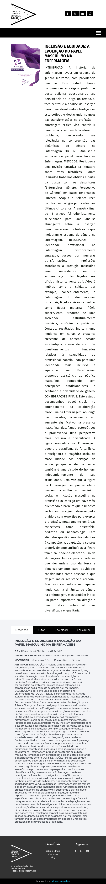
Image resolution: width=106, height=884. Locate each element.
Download (61, 630)
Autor (41, 630)
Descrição (21, 630)
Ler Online (84, 630)
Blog (53, 857)
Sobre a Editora (53, 851)
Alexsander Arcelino (60, 881)
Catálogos (53, 854)
